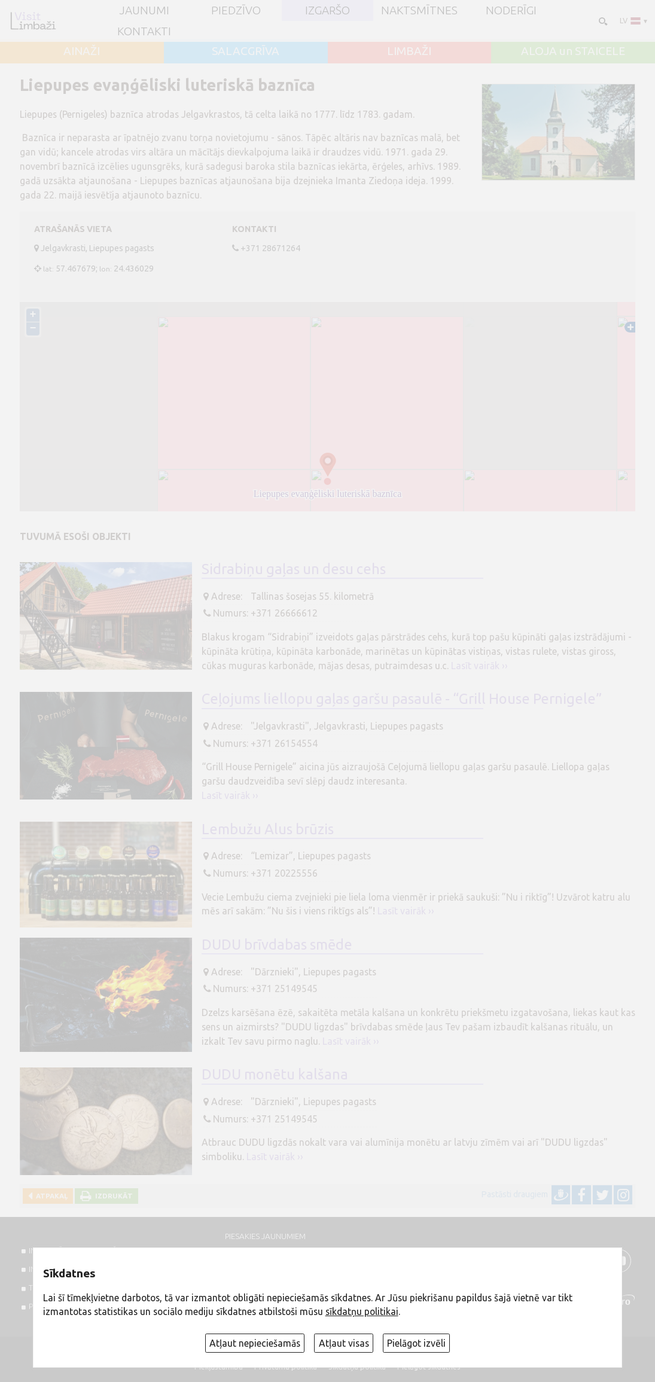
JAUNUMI (144, 10)
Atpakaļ (50, 1196)
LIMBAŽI (409, 51)
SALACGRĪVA (245, 51)
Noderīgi (511, 10)
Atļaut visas (344, 1343)
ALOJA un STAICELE (573, 51)
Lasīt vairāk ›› (479, 665)
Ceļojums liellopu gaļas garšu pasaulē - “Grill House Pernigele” (402, 698)
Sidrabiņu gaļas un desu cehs (294, 568)
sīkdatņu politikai (361, 1311)
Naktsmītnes (419, 10)
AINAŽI (81, 51)
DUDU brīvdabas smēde (277, 944)
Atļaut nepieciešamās (254, 1343)
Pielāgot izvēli (416, 1343)
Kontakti (144, 31)
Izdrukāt (112, 1196)
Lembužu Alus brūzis (268, 829)
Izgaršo (327, 10)
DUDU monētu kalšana (275, 1074)
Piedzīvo (236, 10)
